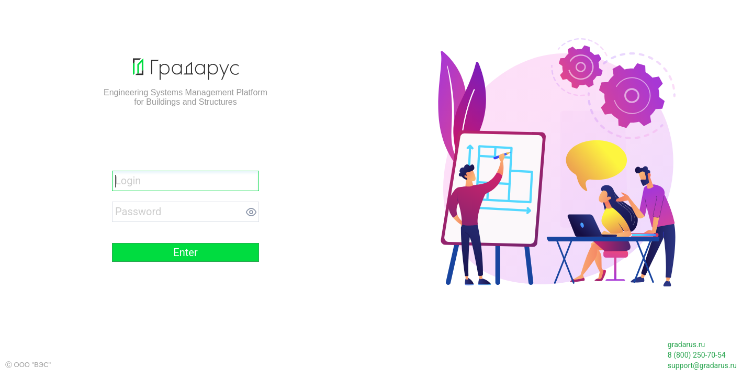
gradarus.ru (686, 344)
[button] (185, 252)
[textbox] (185, 181)
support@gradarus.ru (702, 365)
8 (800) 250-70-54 (697, 355)
